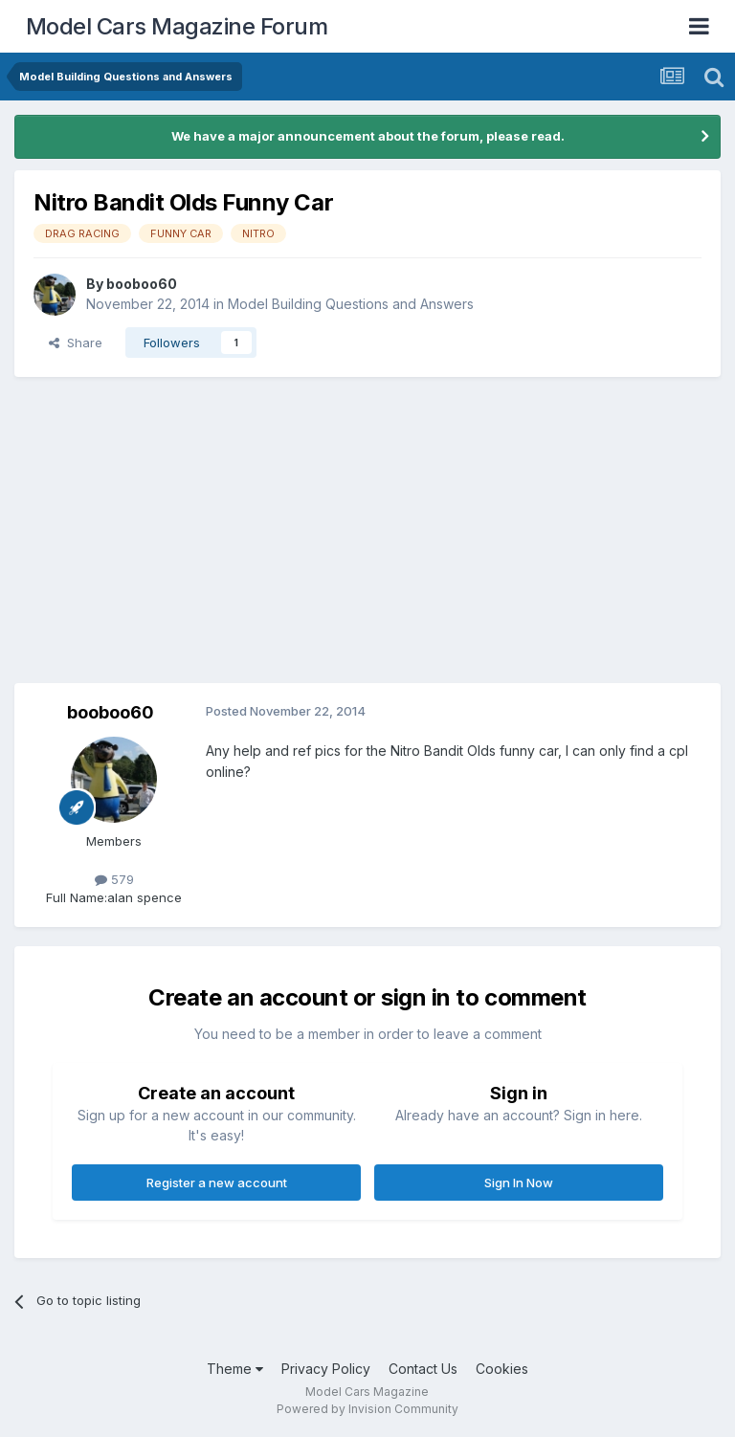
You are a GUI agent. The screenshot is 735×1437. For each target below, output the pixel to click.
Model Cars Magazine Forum (177, 26)
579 (114, 879)
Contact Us (423, 1368)
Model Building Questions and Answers (351, 304)
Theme (235, 1368)
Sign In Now (518, 1182)
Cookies (502, 1368)
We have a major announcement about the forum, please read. (368, 136)
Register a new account (216, 1182)
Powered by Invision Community (367, 1409)
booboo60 (141, 284)
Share (75, 342)
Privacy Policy (325, 1368)
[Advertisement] (367, 530)
